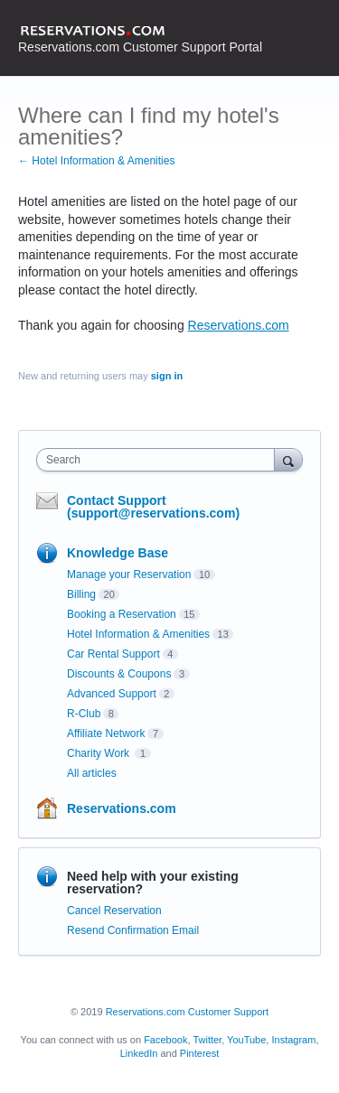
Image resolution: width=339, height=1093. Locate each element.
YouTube (246, 1039)
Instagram (293, 1039)
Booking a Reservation (121, 614)
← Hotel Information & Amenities (96, 160)
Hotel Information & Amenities (138, 634)
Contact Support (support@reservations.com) (153, 506)
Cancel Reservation (114, 910)
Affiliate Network (106, 733)
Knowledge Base (117, 553)
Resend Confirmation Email (133, 930)
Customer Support (228, 1011)
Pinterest (199, 1053)
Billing (81, 594)
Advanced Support (111, 693)
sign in (167, 375)
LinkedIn (139, 1053)
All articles (92, 773)
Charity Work (99, 753)
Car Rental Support (113, 654)
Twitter (207, 1039)
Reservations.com (238, 325)
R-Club (83, 713)
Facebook (165, 1039)
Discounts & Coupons (119, 674)
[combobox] (159, 459)
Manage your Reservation (129, 574)
